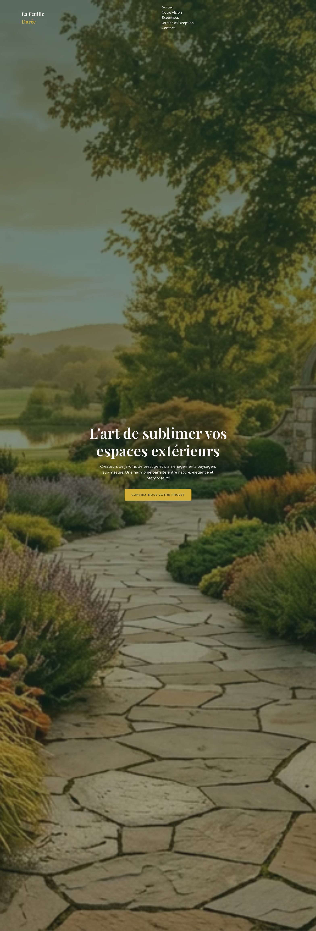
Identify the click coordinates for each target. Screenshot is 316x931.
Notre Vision (172, 13)
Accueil (167, 7)
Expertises (170, 18)
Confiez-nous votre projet (158, 495)
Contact (168, 28)
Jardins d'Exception (178, 23)
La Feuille (33, 18)
